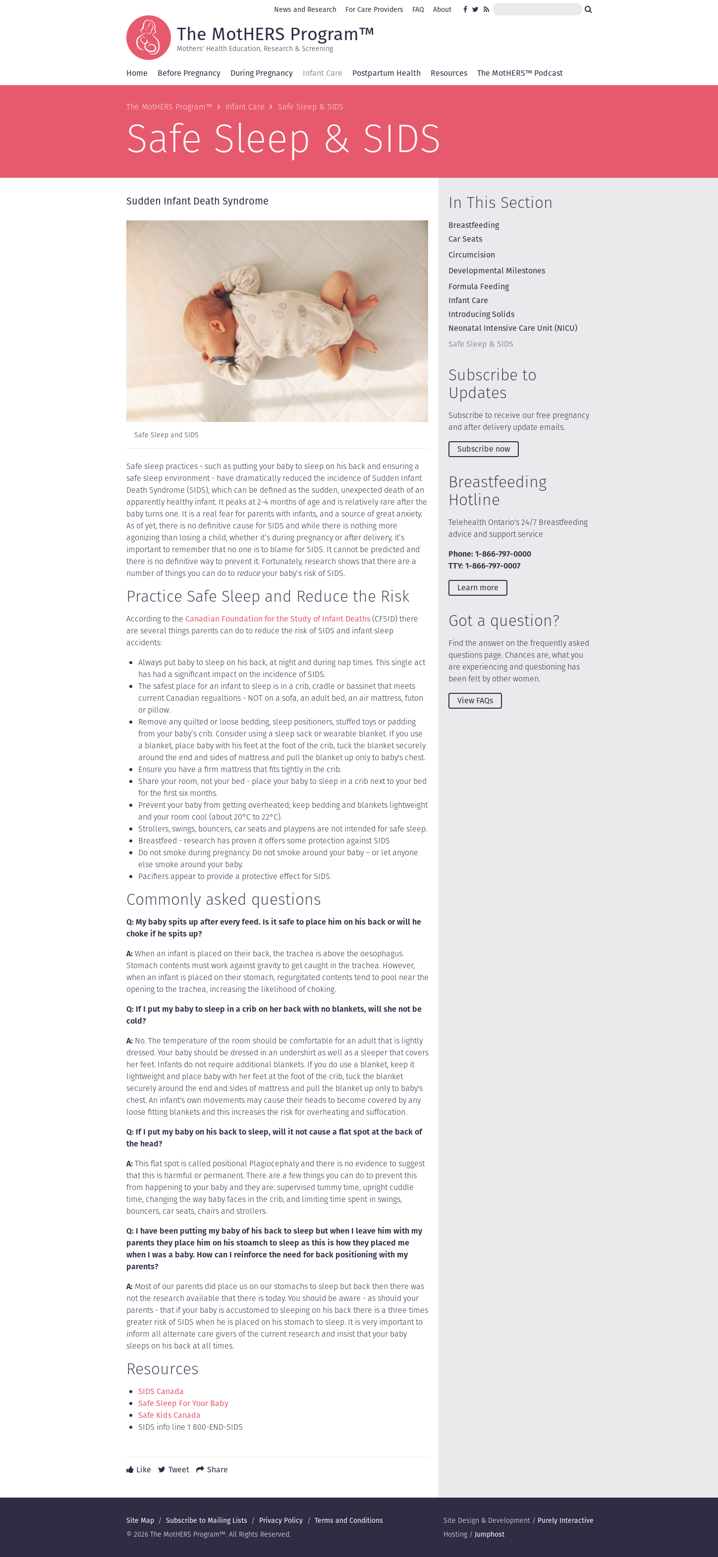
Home (137, 73)
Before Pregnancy (189, 73)
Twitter (475, 9)
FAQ (418, 9)
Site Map (140, 1520)
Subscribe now (483, 449)
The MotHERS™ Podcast (520, 73)
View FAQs (475, 700)
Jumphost (489, 1534)
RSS (487, 9)
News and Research (305, 9)
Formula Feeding (478, 286)
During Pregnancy (261, 73)
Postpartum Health (386, 73)
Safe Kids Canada (169, 1415)
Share (217, 1469)
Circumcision (471, 254)
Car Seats (465, 239)
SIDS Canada (161, 1391)
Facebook (466, 9)
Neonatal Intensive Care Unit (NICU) (512, 328)
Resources (449, 73)
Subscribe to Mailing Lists (206, 1520)
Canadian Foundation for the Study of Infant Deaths (277, 618)
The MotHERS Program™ (276, 33)
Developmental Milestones (496, 270)
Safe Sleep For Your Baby (183, 1403)
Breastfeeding (473, 225)
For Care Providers (374, 9)
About (442, 9)
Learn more (477, 587)
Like (143, 1469)
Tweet (178, 1469)
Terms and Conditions (349, 1520)
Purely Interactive (566, 1520)
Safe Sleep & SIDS (480, 344)
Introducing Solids (481, 314)
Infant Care (322, 73)
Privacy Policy (281, 1520)
